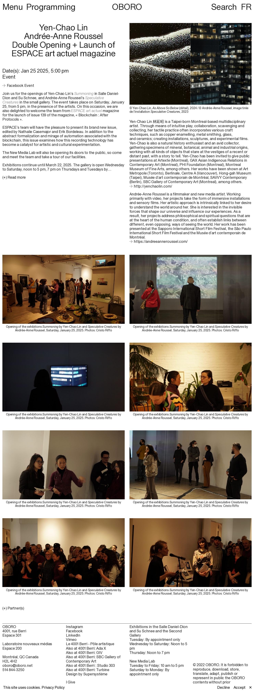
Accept (240, 687)
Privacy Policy (53, 687)
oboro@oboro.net (17, 665)
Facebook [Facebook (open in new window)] (74, 631)
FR (246, 6)
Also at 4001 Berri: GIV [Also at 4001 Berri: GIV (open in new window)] (84, 653)
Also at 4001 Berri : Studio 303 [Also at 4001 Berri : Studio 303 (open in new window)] (90, 665)
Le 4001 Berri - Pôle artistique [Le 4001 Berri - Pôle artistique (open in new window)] (90, 644)
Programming (51, 6)
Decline (223, 687)
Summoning (84, 93)
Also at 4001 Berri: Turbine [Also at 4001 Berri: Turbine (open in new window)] (87, 670)
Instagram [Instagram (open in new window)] (74, 627)
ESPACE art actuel (86, 110)
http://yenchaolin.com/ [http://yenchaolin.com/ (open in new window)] (153, 186)
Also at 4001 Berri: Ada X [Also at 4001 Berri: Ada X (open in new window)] (86, 648)
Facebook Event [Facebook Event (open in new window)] (20, 85)
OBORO (127, 6)
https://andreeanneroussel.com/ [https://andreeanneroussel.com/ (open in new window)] (161, 241)
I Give (70, 682)
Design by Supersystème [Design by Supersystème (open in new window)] (86, 674)
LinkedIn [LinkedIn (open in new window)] (73, 635)
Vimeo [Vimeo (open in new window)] (71, 639)
